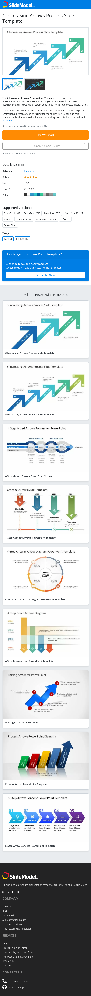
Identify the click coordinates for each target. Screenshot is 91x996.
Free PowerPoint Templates (16, 928)
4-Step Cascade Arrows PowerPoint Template (31, 537)
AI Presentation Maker (14, 919)
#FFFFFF (28, 194)
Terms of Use (26, 952)
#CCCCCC (44, 194)
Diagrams (29, 170)
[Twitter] (8, 892)
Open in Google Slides (60, 145)
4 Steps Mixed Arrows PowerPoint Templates (30, 476)
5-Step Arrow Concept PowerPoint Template (30, 845)
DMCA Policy (9, 961)
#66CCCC (54, 194)
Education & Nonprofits (14, 947)
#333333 (25, 194)
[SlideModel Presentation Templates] (19, 4)
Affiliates (7, 965)
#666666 (47, 194)
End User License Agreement (17, 956)
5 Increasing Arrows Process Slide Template (30, 414)
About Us (7, 906)
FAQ (4, 943)
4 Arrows (8, 238)
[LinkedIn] (3, 892)
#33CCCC (35, 194)
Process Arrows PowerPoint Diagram (26, 784)
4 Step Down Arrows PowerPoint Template (29, 661)
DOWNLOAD (46, 135)
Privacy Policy (9, 952)
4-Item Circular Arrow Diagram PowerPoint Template (35, 599)
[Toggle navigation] (82, 4)
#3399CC (32, 194)
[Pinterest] (18, 892)
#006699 (38, 194)
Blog (4, 910)
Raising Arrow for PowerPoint (22, 722)
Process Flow (22, 238)
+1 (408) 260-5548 (18, 981)
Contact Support (18, 987)
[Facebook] (13, 892)
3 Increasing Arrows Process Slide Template (30, 352)
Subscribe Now (45, 275)
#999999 (51, 194)
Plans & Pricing (10, 915)
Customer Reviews (12, 924)
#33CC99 (41, 194)
